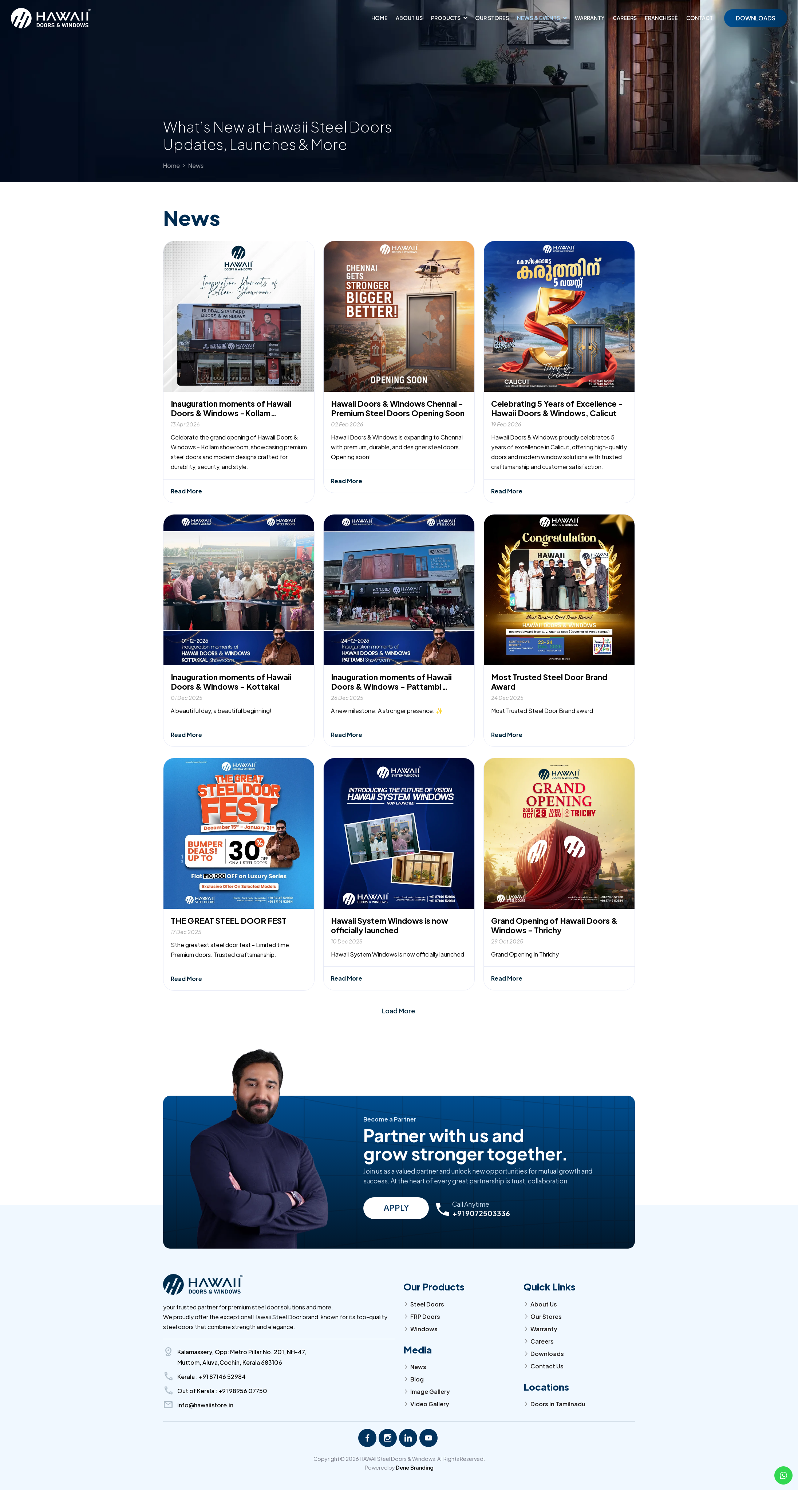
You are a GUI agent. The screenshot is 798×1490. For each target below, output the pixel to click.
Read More (186, 508)
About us (409, 18)
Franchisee (661, 18)
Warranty (590, 18)
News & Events (538, 18)
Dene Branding (415, 1467)
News (196, 165)
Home (379, 18)
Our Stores (492, 18)
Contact (699, 18)
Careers (625, 18)
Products (446, 18)
